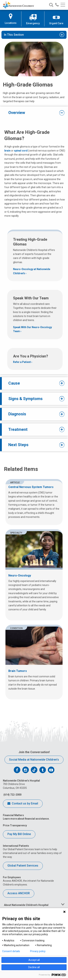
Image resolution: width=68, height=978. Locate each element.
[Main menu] (63, 5)
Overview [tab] (33, 113)
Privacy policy (38, 951)
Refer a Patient (22, 362)
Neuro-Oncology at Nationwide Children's (31, 271)
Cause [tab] (33, 383)
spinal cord (21, 150)
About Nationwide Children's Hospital (26, 905)
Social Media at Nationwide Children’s (34, 759)
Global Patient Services (22, 865)
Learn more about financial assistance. (26, 818)
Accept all (34, 960)
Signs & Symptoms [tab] (33, 399)
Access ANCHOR (18, 893)
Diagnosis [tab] (33, 414)
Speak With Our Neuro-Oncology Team (32, 329)
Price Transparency (15, 825)
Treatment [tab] (33, 429)
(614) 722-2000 (12, 794)
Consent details (11, 951)
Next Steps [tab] (33, 445)
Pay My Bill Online (19, 834)
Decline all (34, 967)
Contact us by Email (22, 804)
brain (7, 150)
